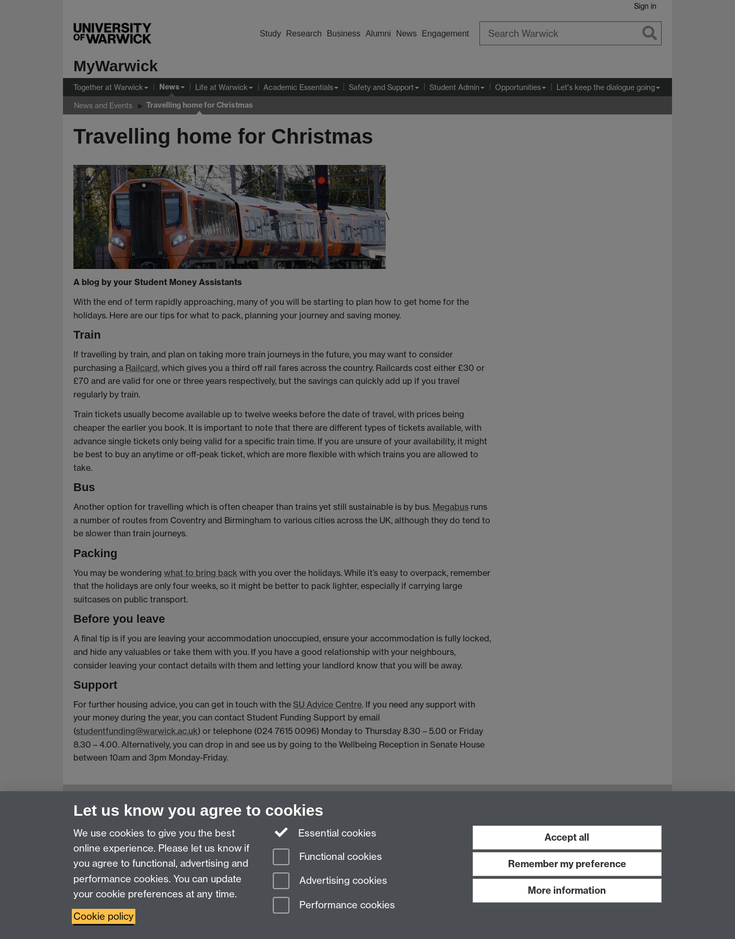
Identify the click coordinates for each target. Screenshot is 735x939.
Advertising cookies (330, 881)
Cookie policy (103, 916)
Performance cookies (334, 906)
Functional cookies (327, 857)
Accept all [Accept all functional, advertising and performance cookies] (566, 837)
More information (567, 890)
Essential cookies (324, 832)
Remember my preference (567, 864)
